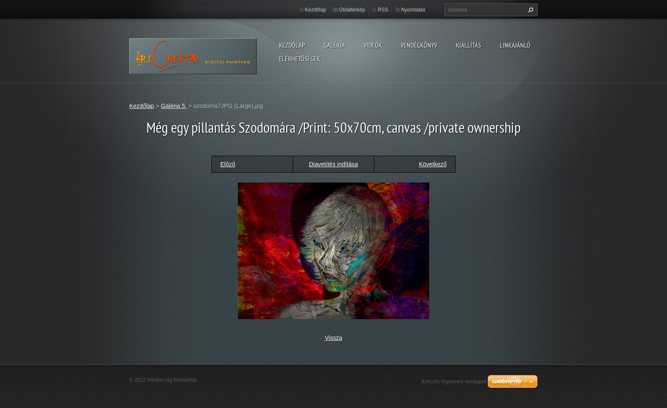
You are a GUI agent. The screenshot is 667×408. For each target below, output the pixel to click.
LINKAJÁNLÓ (515, 45)
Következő (433, 164)
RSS (383, 10)
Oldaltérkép (352, 10)
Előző (227, 164)
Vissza (333, 337)
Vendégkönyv (419, 45)
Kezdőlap (292, 45)
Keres (529, 9)
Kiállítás (468, 45)
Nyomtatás (413, 10)
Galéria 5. (174, 106)
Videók (373, 45)
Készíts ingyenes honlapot (454, 381)
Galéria (334, 45)
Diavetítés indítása (333, 164)
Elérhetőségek (299, 58)
